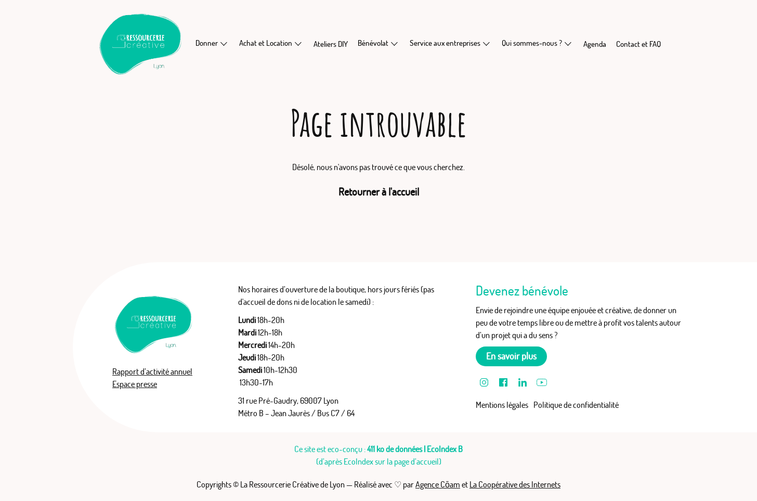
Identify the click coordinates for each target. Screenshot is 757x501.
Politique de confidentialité (576, 405)
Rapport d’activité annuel (152, 371)
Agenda (594, 44)
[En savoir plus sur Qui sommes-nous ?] (568, 43)
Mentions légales (502, 405)
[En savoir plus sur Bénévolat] (394, 43)
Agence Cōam (437, 484)
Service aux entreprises (445, 43)
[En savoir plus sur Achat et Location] (298, 43)
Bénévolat (373, 43)
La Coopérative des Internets (514, 484)
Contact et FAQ (638, 44)
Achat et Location (265, 43)
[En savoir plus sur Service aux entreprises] (486, 43)
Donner (206, 43)
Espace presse (134, 384)
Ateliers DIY (331, 44)
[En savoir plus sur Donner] (224, 43)
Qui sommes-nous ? (532, 43)
